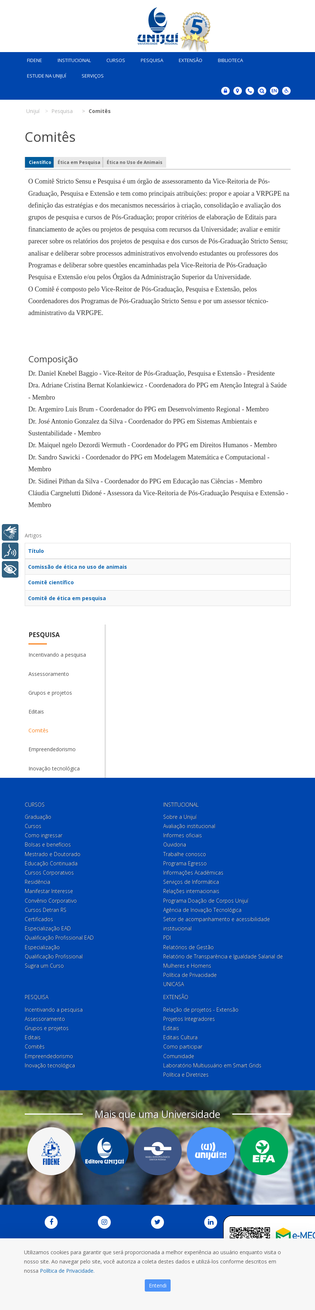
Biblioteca (227, 58)
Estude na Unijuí (44, 74)
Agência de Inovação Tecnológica (202, 907)
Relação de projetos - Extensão (201, 1007)
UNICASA (173, 982)
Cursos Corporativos (49, 870)
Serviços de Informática (191, 880)
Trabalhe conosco (184, 852)
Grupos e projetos (50, 690)
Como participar (182, 1045)
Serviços (90, 74)
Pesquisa (149, 58)
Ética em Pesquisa (79, 160)
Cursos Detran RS (45, 907)
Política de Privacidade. (67, 1270)
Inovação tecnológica (54, 766)
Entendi (158, 1285)
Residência (37, 880)
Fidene (32, 58)
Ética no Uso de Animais (134, 160)
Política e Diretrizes (186, 1072)
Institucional (71, 58)
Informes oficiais (182, 833)
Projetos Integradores (189, 1016)
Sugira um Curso (44, 963)
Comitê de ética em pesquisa (67, 596)
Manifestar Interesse (49, 889)
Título (36, 549)
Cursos (113, 58)
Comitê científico (51, 580)
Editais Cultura (180, 1035)
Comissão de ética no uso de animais (77, 565)
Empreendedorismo (52, 747)
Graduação (38, 814)
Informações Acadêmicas (193, 870)
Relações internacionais (191, 889)
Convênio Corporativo (51, 898)
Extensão (188, 58)
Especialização (42, 945)
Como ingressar (43, 833)
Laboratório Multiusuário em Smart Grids (212, 1063)
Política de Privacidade (190, 973)
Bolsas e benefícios (48, 842)
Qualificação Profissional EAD (59, 936)
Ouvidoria (174, 842)
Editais (36, 709)
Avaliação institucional (189, 824)
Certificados (39, 917)
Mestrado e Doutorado (53, 852)
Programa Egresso (185, 861)
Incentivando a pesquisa (57, 653)
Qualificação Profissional (54, 954)
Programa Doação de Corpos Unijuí (205, 898)
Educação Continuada (51, 861)
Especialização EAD (48, 926)
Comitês (38, 728)
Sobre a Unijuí (179, 814)
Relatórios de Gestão (188, 945)
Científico (40, 160)
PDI (167, 936)
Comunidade (178, 1054)
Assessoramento (48, 671)
